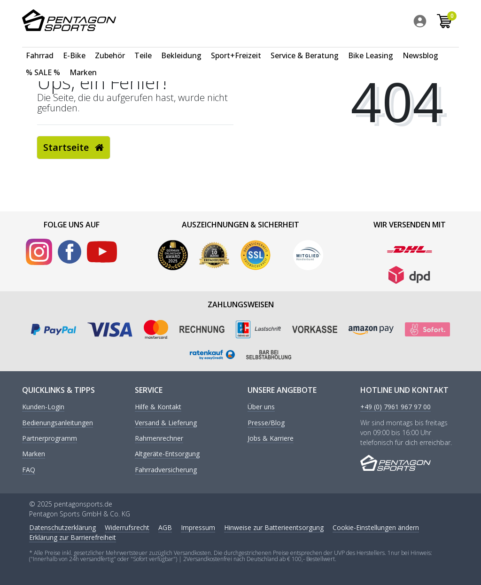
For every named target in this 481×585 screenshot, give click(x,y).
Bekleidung (181, 45)
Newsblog (420, 45)
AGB (165, 527)
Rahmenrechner (159, 439)
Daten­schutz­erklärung (62, 527)
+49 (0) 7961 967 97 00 (395, 407)
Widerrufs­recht (127, 527)
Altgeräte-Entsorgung (167, 454)
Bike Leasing (370, 45)
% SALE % (43, 62)
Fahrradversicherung (166, 470)
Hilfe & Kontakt (158, 407)
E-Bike (74, 45)
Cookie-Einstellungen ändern (376, 527)
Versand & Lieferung (166, 423)
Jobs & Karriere (271, 439)
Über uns (261, 407)
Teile (143, 45)
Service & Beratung (305, 45)
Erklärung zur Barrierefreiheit (72, 537)
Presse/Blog (266, 423)
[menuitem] (422, 23)
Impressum (198, 527)
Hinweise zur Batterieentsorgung (274, 527)
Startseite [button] (73, 147)
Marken (83, 62)
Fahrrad (40, 45)
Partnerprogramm (49, 439)
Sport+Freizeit (236, 45)
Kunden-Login (43, 407)
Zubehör (110, 45)
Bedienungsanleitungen (57, 423)
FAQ (28, 470)
